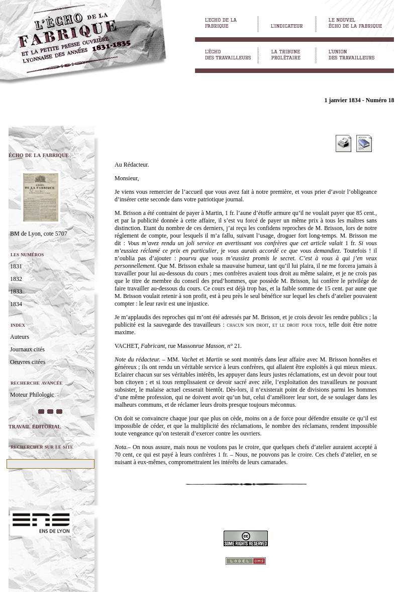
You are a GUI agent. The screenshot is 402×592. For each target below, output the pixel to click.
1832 (16, 278)
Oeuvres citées (27, 361)
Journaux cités (27, 349)
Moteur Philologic (32, 394)
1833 (16, 291)
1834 (16, 304)
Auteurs (19, 336)
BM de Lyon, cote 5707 (38, 233)
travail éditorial (35, 426)
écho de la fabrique (39, 155)
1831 (16, 266)
